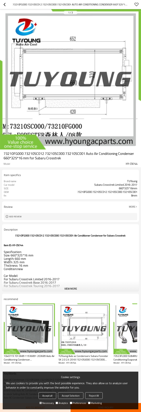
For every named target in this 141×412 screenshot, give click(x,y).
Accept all (47, 395)
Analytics (62, 403)
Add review (15, 216)
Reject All (94, 395)
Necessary (46, 403)
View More (70, 289)
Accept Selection (71, 395)
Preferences (78, 403)
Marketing (95, 403)
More (132, 207)
